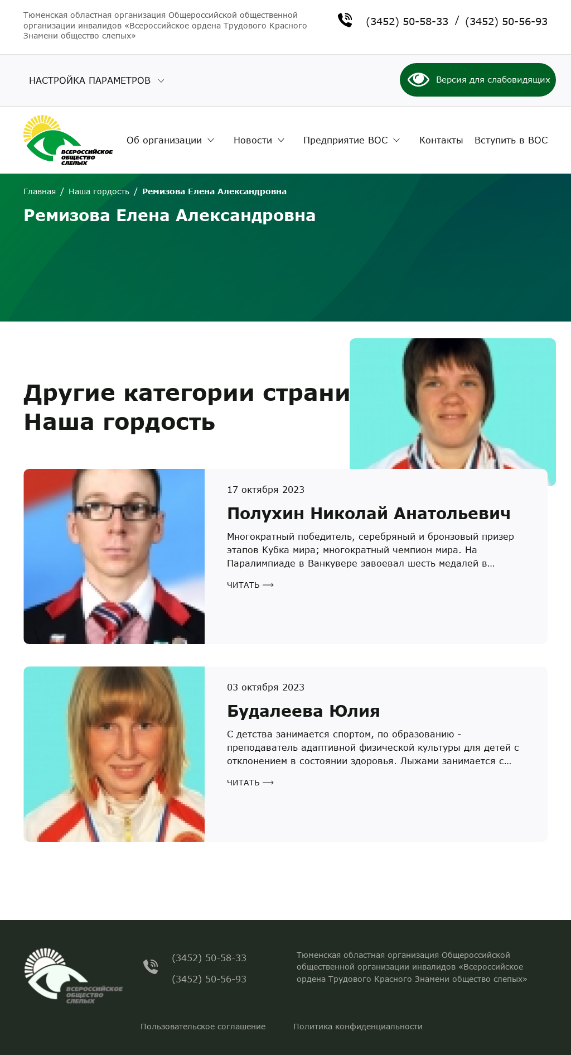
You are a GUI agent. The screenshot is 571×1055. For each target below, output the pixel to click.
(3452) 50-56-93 (506, 19)
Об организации (164, 140)
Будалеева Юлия (303, 710)
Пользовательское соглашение (203, 1026)
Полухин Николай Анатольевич (369, 512)
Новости (253, 140)
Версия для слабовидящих (493, 79)
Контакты (441, 140)
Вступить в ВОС (511, 140)
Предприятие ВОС (345, 140)
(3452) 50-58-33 (407, 19)
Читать (243, 584)
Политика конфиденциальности (358, 1026)
